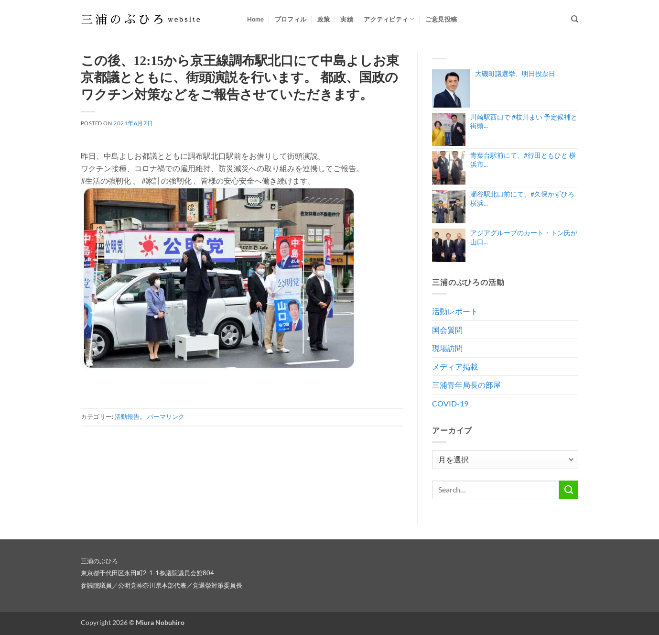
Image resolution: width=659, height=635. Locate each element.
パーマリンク (165, 416)
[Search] (574, 19)
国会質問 (447, 329)
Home (255, 19)
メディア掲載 (455, 366)
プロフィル (290, 19)
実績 (346, 19)
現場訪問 (447, 347)
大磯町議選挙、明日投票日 (515, 73)
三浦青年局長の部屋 (466, 384)
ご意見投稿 (441, 19)
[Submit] (568, 490)
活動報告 (127, 416)
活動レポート (455, 311)
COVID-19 (450, 403)
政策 (323, 19)
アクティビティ (389, 18)
